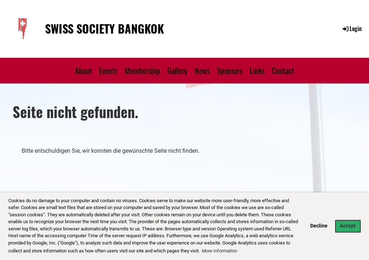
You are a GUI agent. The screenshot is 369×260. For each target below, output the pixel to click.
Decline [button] (319, 226)
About (83, 70)
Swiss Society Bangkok (104, 29)
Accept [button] (348, 226)
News (202, 70)
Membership (142, 70)
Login (352, 28)
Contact (283, 70)
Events (108, 70)
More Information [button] (219, 251)
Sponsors (230, 70)
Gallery (177, 70)
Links (257, 70)
